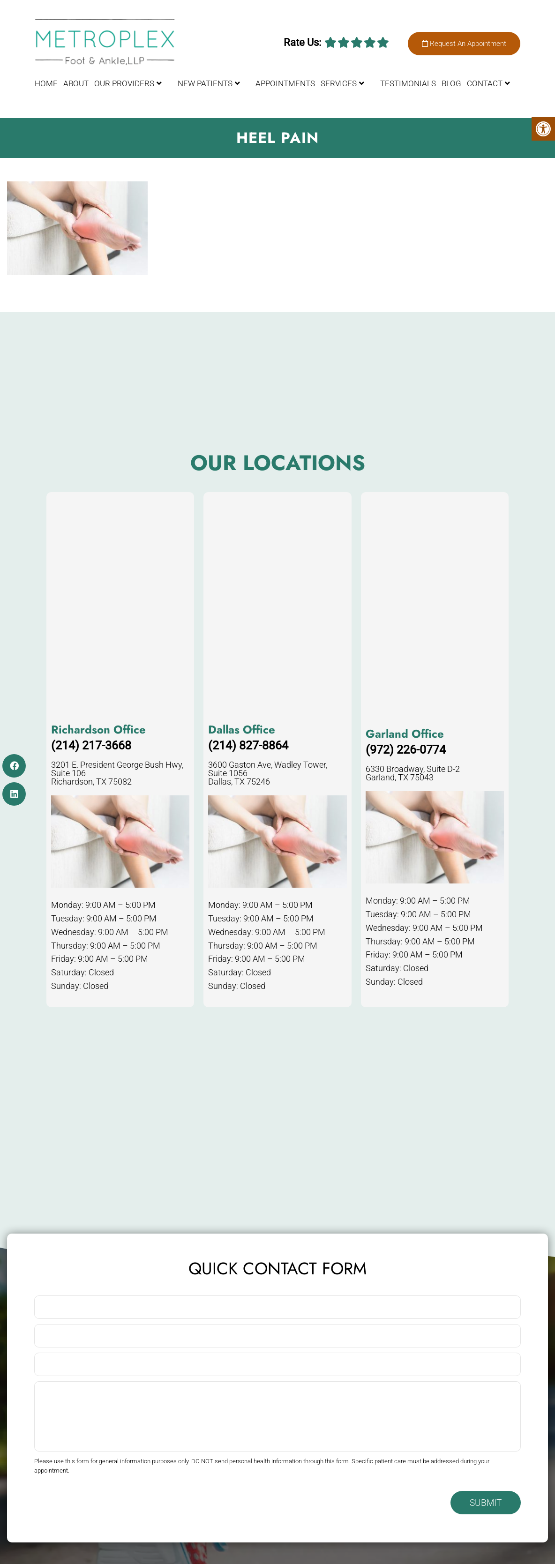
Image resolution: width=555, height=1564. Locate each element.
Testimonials (408, 83)
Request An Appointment (464, 43)
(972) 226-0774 (406, 750)
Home (46, 83)
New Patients (205, 83)
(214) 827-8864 (248, 745)
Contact (484, 83)
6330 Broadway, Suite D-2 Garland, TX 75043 (413, 773)
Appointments (285, 83)
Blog (451, 83)
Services (339, 83)
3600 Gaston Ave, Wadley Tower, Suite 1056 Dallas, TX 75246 (267, 773)
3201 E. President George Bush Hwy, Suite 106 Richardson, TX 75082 (117, 773)
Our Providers (124, 83)
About (76, 83)
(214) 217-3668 (91, 745)
